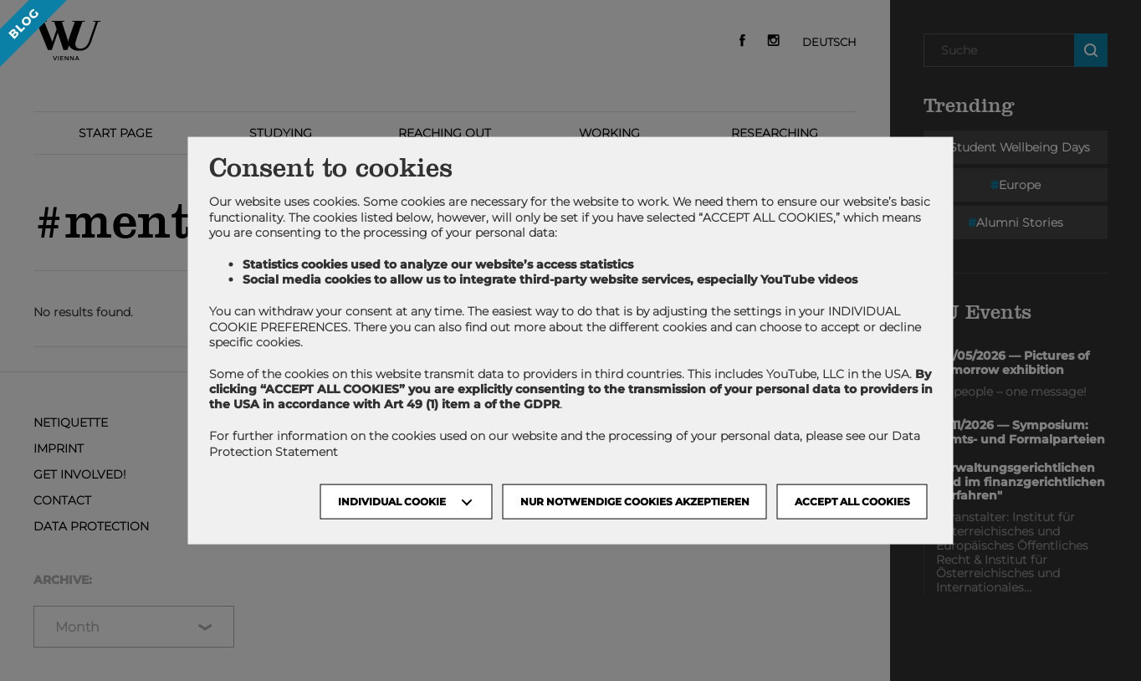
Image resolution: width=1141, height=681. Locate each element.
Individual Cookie (392, 500)
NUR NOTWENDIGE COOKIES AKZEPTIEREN (635, 500)
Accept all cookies (852, 500)
